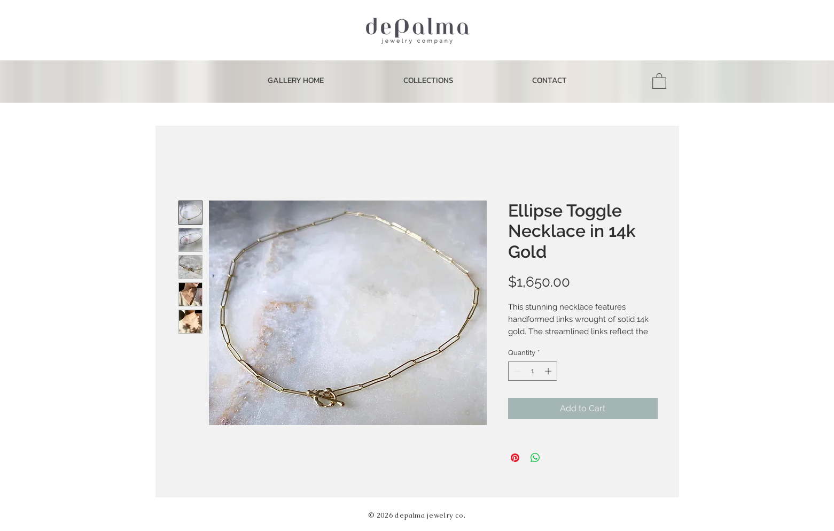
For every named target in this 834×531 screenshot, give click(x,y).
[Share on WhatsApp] (535, 457)
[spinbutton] (532, 371)
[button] (428, 80)
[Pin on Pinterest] (515, 457)
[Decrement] (516, 371)
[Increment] (549, 371)
